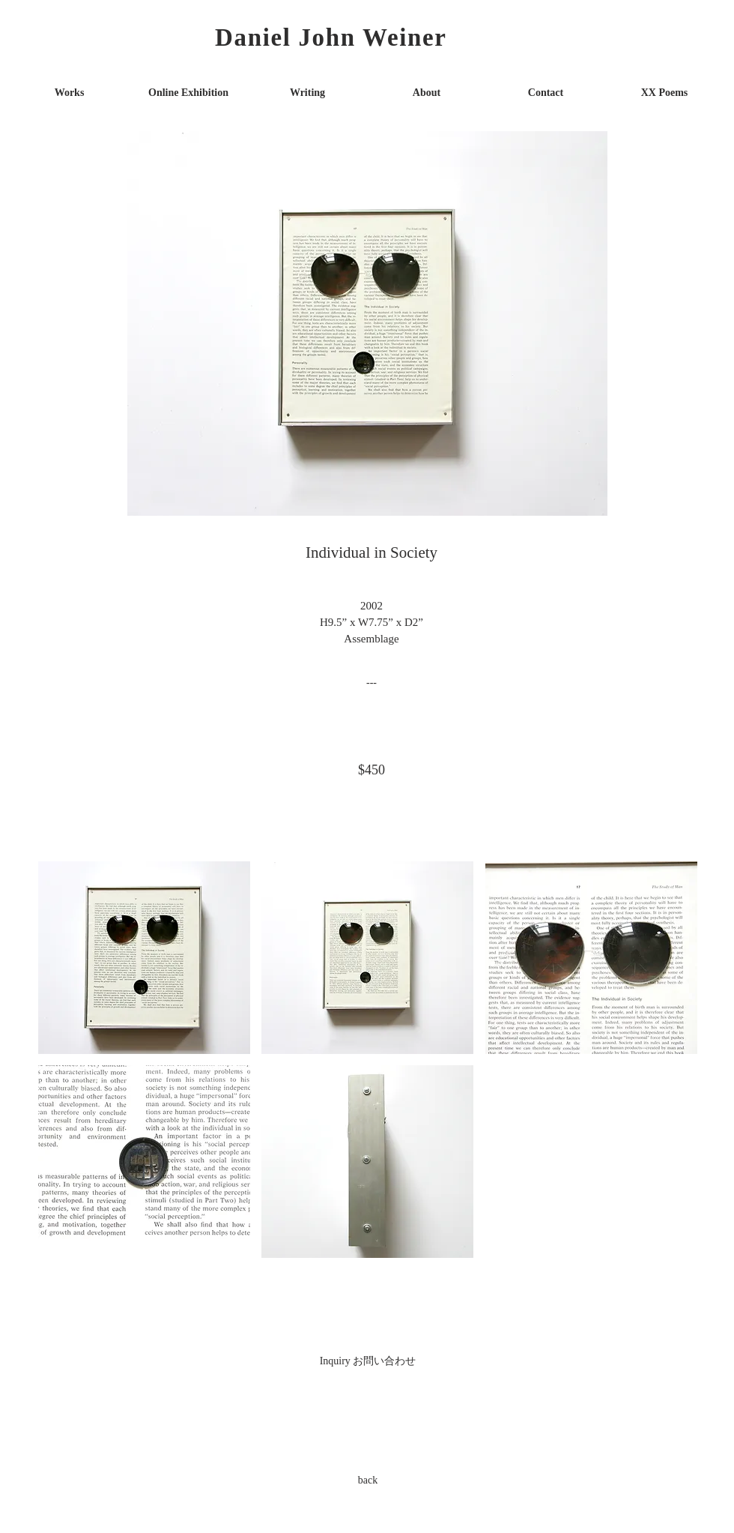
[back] (368, 1480)
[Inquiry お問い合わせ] (368, 1361)
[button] (144, 957)
